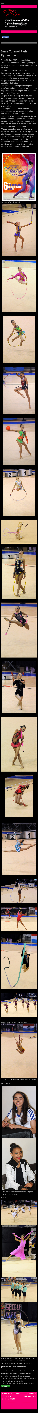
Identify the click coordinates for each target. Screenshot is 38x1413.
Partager (5, 37)
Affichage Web (30, 1396)
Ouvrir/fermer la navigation (19, 3)
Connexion (31, 1394)
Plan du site (8, 1396)
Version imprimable (11, 1394)
